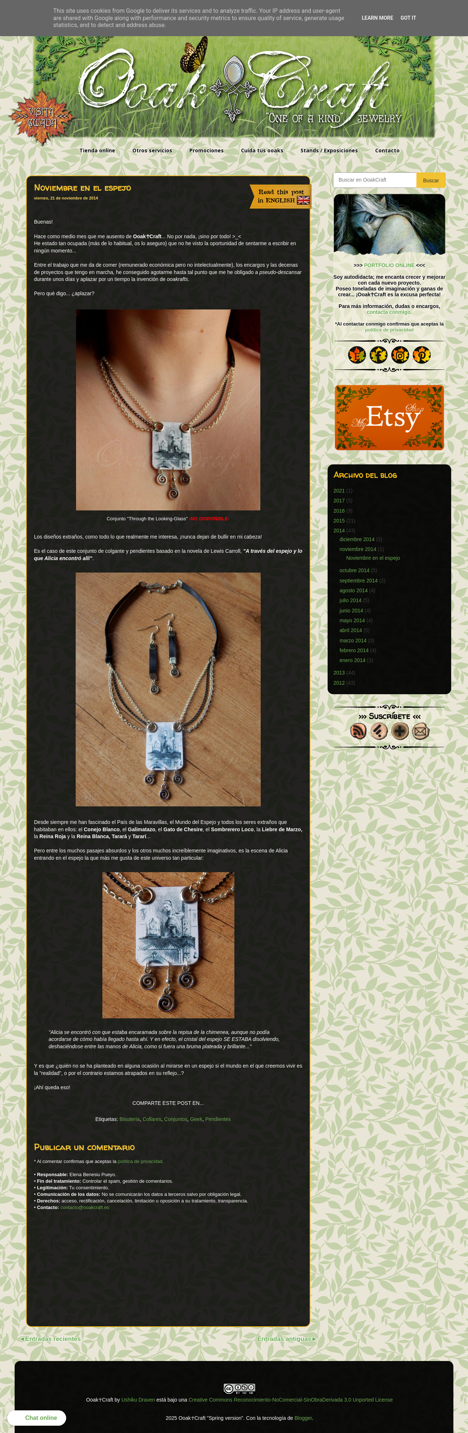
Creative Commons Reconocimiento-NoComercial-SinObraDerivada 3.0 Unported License (291, 1400)
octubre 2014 (355, 570)
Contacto (387, 150)
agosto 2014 (354, 590)
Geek (196, 1119)
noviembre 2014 (358, 549)
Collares (152, 1119)
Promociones (206, 150)
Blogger (303, 1418)
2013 (339, 673)
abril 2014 (351, 630)
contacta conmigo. (389, 312)
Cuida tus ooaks (262, 150)
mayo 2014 (352, 620)
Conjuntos (175, 1119)
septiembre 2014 (359, 581)
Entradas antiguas (284, 1338)
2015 (339, 521)
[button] (36, 1418)
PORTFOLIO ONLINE (389, 265)
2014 (339, 530)
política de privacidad (389, 329)
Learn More (377, 18)
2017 (339, 500)
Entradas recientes (53, 1338)
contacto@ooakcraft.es (84, 1207)
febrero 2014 (354, 650)
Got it (408, 18)
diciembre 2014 (357, 539)
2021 (339, 491)
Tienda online (97, 150)
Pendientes (218, 1119)
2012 (339, 683)
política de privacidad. (141, 1161)
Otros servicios (152, 150)
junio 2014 (351, 610)
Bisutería (130, 1119)
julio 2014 (351, 600)
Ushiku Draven (138, 1400)
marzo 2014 (353, 640)
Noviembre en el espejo (373, 558)
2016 (339, 511)
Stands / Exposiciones (329, 150)
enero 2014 (353, 660)
